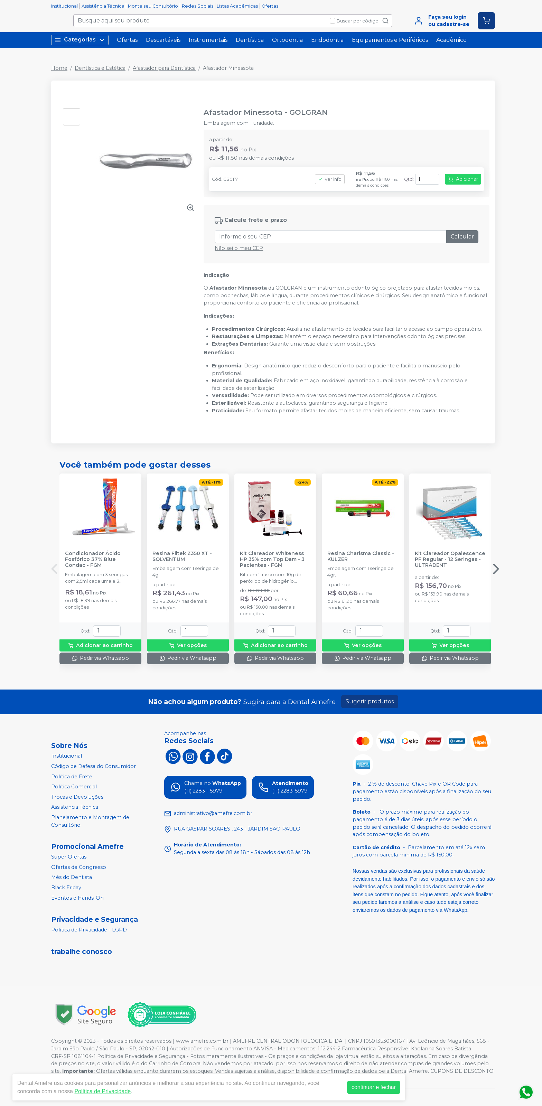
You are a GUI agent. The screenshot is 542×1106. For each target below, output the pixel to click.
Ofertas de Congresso (78, 867)
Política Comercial (74, 787)
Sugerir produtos (370, 701)
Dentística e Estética (100, 68)
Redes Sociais (197, 6)
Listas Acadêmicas (237, 6)
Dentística (250, 40)
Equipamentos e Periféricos (390, 40)
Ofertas (270, 6)
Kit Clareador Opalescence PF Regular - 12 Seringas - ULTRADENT (450, 560)
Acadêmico (451, 40)
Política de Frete (71, 777)
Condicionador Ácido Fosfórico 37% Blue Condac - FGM (93, 560)
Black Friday (66, 887)
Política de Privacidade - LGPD (89, 930)
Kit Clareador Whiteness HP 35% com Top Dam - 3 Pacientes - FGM (272, 560)
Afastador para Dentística (164, 68)
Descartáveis (163, 40)
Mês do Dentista (71, 877)
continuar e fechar (374, 1087)
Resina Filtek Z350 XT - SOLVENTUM (182, 556)
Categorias (79, 40)
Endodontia (327, 40)
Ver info (330, 179)
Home (59, 68)
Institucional (64, 6)
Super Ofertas (68, 857)
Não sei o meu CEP (239, 248)
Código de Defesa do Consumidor (93, 766)
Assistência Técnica (103, 6)
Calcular (462, 236)
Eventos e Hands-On (77, 898)
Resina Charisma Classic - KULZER (360, 556)
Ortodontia (287, 40)
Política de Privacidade (102, 1091)
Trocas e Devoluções (77, 797)
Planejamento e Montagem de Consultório (90, 821)
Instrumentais (208, 40)
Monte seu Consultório (153, 6)
